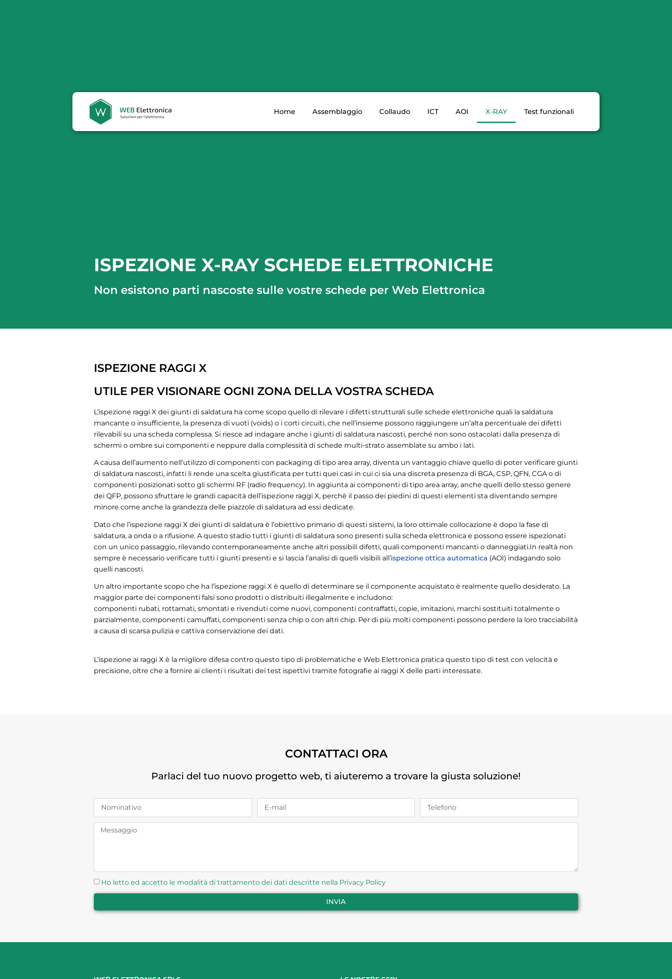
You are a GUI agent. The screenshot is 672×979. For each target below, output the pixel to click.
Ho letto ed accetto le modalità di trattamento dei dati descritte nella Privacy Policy (243, 882)
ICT (432, 112)
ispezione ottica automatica (439, 558)
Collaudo (394, 112)
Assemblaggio (337, 112)
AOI (462, 112)
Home (284, 112)
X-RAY (496, 112)
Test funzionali (549, 112)
